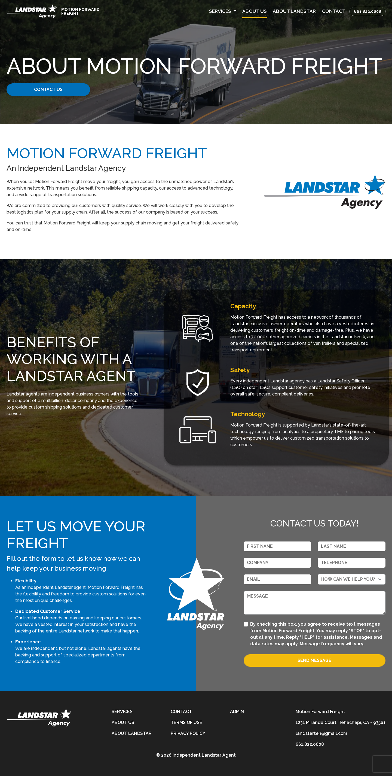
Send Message (314, 660)
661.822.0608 (367, 11)
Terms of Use (186, 722)
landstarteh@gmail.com (321, 733)
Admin (237, 711)
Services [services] (122, 711)
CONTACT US (48, 89)
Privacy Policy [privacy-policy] (188, 733)
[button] (222, 11)
